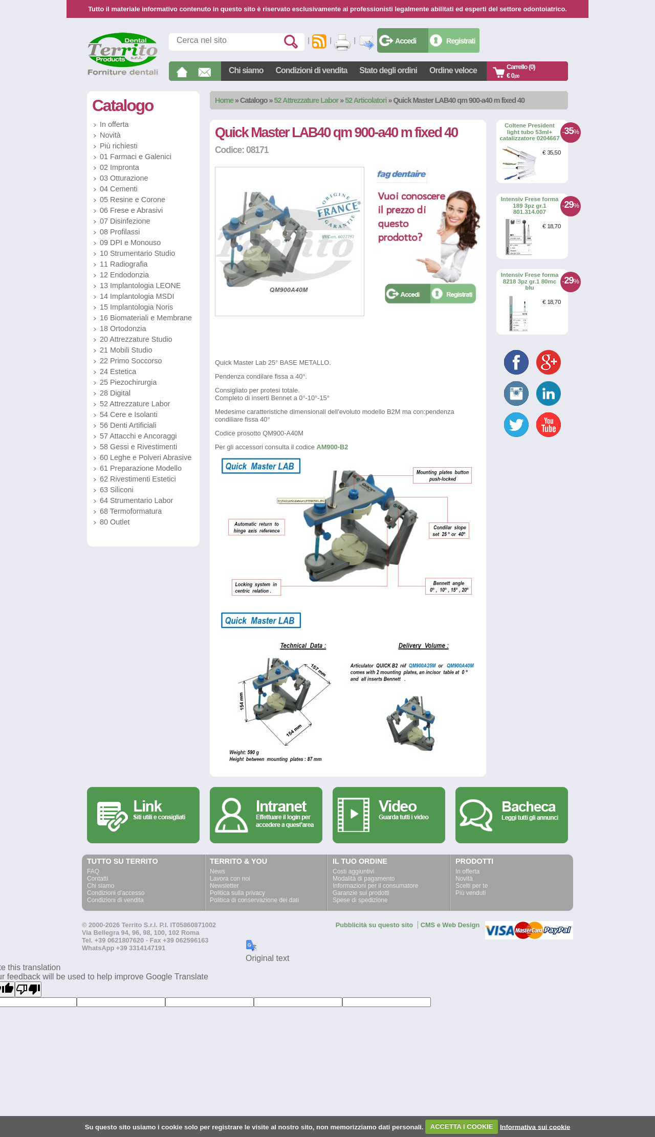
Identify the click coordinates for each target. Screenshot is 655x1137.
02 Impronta (119, 167)
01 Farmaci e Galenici (135, 156)
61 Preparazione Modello (141, 468)
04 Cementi (119, 189)
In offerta (114, 124)
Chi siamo (246, 70)
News (217, 871)
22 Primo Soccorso (131, 361)
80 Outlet (114, 522)
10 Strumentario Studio (137, 253)
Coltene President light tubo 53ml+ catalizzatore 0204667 (529, 131)
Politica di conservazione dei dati (254, 900)
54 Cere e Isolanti (129, 414)
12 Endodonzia (124, 275)
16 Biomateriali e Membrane (146, 318)
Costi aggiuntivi (353, 871)
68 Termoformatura (131, 511)
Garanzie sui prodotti (361, 893)
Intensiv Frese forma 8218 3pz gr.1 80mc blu (530, 281)
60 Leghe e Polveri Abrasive (145, 457)
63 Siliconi (117, 490)
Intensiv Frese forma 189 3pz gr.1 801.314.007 (530, 205)
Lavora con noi (230, 878)
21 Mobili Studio (126, 350)
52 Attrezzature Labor (306, 100)
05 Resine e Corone (132, 199)
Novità (110, 135)
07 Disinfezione (125, 221)
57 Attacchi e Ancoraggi (138, 436)
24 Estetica (118, 371)
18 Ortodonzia (123, 328)
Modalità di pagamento (364, 878)
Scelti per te (471, 885)
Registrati (460, 41)
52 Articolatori (365, 100)
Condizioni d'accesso (115, 893)
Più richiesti (119, 146)
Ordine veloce (453, 70)
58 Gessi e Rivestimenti (138, 447)
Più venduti (470, 893)
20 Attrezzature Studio (136, 339)
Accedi (405, 41)
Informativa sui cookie (535, 1126)
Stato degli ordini (388, 70)
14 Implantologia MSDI (137, 296)
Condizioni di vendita (311, 70)
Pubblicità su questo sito (374, 925)
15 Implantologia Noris (136, 307)
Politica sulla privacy (237, 893)
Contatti (97, 878)
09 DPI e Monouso (130, 242)
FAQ (93, 871)
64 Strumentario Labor (136, 500)
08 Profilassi (120, 232)
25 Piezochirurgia (128, 382)
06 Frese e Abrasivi (131, 210)
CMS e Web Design (450, 925)
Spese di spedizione (360, 900)
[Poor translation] (28, 989)
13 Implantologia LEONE (140, 285)
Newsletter (224, 885)
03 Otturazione (124, 178)
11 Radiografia (124, 264)
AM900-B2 (332, 447)
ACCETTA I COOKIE (461, 1126)
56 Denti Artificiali (128, 425)
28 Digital (115, 393)
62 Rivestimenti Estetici (138, 479)
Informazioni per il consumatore (375, 885)
